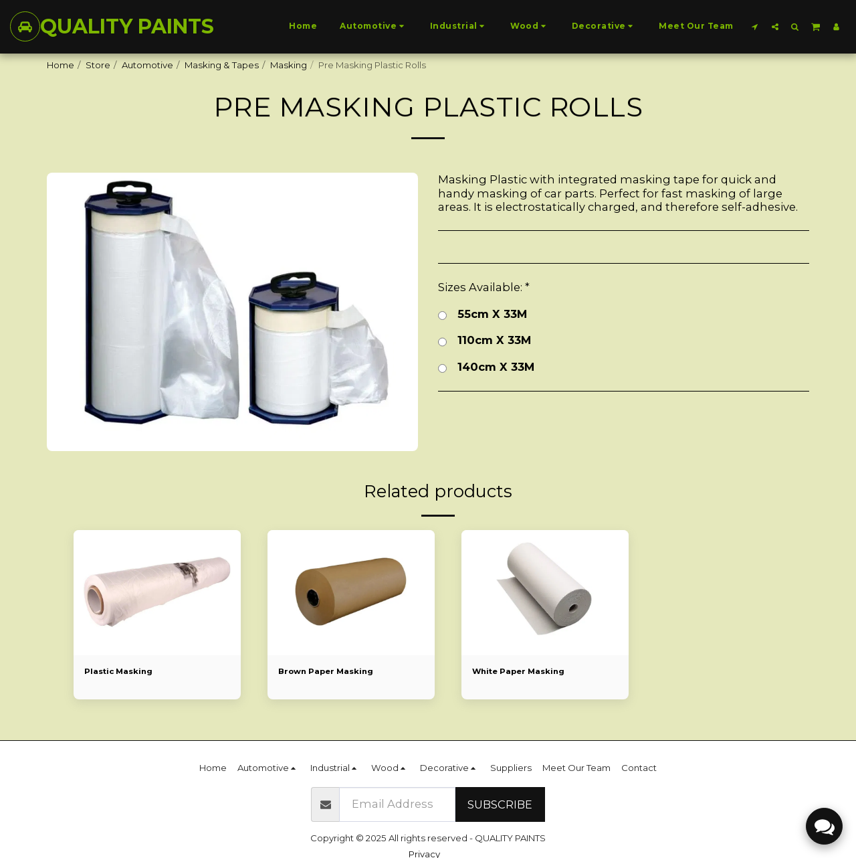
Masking (288, 65)
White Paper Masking (524, 672)
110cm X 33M (484, 341)
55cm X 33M (482, 315)
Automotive (147, 65)
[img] (157, 593)
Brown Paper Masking (331, 672)
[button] (755, 26)
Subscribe (499, 804)
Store (98, 65)
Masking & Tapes (222, 65)
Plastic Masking (122, 672)
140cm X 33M (486, 367)
